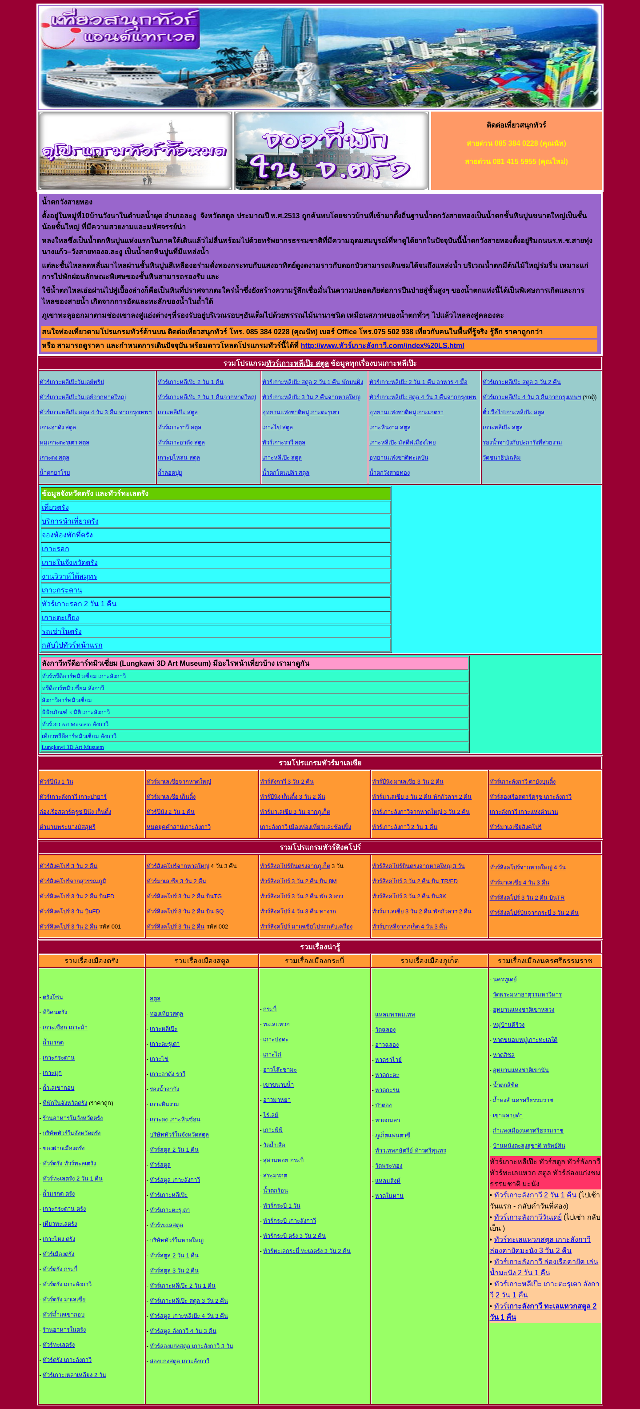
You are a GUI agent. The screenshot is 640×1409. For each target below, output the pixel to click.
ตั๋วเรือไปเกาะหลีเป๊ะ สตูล (513, 412)
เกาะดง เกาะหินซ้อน (175, 1119)
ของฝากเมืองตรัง (63, 1148)
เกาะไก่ (272, 1054)
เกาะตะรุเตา (165, 1044)
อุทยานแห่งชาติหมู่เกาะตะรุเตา (300, 412)
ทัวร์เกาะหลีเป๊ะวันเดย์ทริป (72, 382)
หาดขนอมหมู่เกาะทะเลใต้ (525, 1040)
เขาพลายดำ (508, 1115)
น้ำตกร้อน (275, 1190)
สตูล (155, 998)
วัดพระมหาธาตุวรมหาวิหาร (527, 994)
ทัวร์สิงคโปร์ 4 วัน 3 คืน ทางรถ (298, 911)
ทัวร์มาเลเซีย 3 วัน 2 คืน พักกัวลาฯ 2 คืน (422, 796)
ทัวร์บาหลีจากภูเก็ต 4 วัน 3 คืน (410, 926)
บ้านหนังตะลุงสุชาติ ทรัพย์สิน (529, 1145)
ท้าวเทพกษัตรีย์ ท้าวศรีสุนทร (410, 1150)
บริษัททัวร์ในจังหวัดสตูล (179, 1134)
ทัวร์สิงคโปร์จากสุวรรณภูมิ (73, 881)
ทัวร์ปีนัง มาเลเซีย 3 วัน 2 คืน (408, 781)
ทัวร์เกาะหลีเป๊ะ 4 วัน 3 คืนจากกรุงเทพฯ (532, 397)
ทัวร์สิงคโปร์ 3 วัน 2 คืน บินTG (184, 896)
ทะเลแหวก (276, 1024)
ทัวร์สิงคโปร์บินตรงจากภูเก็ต (295, 866)
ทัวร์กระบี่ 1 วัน (281, 1205)
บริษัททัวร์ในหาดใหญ (177, 1240)
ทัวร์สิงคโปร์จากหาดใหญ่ (178, 866)
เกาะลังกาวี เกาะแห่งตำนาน (524, 812)
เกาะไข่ (159, 1059)
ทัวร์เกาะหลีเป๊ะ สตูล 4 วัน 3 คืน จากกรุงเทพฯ (96, 412)
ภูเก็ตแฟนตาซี (392, 1135)
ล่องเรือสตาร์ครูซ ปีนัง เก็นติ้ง (75, 812)
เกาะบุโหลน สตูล (179, 457)
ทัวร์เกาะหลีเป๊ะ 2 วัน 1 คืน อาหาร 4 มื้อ (418, 382)
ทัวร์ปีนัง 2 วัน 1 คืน (171, 812)
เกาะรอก (55, 548)
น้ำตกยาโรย (55, 472)
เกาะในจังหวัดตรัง (70, 562)
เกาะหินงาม (164, 1104)
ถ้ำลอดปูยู (170, 472)
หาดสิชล (504, 1055)
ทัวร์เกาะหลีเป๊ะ (169, 1195)
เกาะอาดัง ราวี (167, 1074)
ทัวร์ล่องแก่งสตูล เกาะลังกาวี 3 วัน (191, 1346)
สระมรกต (275, 1175)
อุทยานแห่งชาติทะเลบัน (398, 457)
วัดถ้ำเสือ (274, 1145)
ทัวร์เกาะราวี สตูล (179, 427)
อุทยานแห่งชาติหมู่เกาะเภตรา (406, 412)
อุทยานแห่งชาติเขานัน (521, 1070)
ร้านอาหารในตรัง (64, 1329)
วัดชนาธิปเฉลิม (502, 457)
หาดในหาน (389, 1196)
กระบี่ (269, 1009)
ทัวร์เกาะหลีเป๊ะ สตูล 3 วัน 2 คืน (522, 382)
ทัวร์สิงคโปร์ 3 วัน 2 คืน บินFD (77, 896)
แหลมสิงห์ (387, 1180)
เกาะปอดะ (275, 1039)
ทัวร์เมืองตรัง (58, 1254)
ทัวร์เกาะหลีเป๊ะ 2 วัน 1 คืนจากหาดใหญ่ (207, 397)
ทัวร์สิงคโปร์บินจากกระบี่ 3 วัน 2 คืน (534, 912)
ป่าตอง (383, 1105)
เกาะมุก (52, 1072)
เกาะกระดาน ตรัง (64, 1208)
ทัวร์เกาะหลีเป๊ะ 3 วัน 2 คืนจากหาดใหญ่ (311, 397)
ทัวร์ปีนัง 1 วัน (56, 781)
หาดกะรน (387, 1090)
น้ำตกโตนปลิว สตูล (286, 472)
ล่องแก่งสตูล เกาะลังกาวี (179, 1361)
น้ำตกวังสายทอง (389, 472)
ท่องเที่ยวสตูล (166, 1013)
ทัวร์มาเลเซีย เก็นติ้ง (171, 796)
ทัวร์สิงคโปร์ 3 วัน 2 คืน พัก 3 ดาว (302, 896)
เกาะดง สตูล (55, 457)
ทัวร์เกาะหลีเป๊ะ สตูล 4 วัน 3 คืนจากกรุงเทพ (423, 397)
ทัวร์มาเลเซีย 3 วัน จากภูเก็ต (295, 812)
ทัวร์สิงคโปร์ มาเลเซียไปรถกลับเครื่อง (306, 926)
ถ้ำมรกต (53, 1042)
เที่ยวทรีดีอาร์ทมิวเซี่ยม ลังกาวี (79, 736)
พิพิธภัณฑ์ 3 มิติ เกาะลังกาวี (76, 712)
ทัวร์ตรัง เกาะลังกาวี (67, 1284)
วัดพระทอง (388, 1165)
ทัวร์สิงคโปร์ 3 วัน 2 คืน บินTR (527, 897)
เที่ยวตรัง (55, 507)
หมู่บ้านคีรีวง (508, 1024)
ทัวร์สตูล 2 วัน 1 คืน (174, 1149)
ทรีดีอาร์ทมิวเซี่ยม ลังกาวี (73, 688)
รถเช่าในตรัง (62, 631)
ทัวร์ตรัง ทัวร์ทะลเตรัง (69, 1163)
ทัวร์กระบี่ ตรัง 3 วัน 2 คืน (294, 1236)
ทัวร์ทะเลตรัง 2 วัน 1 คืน (73, 1178)
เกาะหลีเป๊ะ (163, 1028)
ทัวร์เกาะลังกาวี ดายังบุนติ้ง (523, 781)
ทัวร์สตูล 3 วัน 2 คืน (174, 1270)
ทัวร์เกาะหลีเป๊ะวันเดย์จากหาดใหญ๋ (83, 397)
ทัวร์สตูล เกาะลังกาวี (175, 1180)
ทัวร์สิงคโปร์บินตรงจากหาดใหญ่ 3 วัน (418, 866)
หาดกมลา (387, 1120)
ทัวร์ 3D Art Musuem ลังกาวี (75, 724)
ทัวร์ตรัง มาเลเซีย (64, 1299)
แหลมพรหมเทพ (395, 1014)
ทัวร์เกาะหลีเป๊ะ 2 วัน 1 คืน (191, 382)
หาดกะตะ (387, 1075)
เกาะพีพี (273, 1130)
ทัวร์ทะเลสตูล (166, 1225)
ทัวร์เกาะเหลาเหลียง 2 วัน (74, 1375)
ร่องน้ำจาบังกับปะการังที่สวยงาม (522, 442)
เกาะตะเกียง (60, 617)
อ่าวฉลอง (387, 1044)
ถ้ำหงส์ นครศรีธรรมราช (523, 1100)
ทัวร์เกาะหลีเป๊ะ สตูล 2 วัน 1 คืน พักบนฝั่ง (312, 382)
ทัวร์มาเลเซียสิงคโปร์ (516, 827)
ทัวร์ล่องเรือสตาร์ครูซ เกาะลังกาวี (531, 796)
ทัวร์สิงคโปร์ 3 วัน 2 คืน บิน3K (409, 896)
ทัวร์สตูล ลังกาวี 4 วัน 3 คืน (183, 1331)
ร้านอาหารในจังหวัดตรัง (73, 1118)
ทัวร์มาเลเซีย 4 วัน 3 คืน (520, 882)
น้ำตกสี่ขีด (505, 1085)
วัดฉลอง (385, 1029)
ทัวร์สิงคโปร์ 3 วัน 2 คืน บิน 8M (298, 881)
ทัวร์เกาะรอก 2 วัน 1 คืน (79, 604)
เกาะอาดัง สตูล (58, 427)
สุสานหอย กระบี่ (283, 1160)
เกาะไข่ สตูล (277, 427)
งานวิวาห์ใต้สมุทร (69, 576)
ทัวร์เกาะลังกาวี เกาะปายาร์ (73, 796)
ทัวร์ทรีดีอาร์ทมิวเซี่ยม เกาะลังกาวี (84, 676)
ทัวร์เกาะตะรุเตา (170, 1210)
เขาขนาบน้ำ (278, 1084)
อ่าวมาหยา (277, 1100)
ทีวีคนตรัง (55, 1012)
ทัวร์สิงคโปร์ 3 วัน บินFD (70, 911)
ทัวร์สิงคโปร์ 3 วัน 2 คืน (69, 866)
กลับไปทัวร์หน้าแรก (72, 645)
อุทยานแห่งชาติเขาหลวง (523, 1009)
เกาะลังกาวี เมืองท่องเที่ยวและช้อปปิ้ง (306, 827)
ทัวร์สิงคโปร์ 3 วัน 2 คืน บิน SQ (185, 911)
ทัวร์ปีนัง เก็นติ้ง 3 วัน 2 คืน (293, 796)
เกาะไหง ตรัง (59, 1239)
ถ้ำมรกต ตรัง (59, 1193)
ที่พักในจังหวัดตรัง (65, 1103)
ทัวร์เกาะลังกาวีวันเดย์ (528, 1217)
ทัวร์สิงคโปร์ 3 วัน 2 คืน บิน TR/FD (415, 881)
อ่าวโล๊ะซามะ (280, 1069)
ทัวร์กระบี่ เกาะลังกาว (289, 1220)
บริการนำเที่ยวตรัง (70, 521)
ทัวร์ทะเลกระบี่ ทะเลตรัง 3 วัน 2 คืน (307, 1251)
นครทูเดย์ (505, 979)
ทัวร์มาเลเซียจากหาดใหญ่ (179, 781)
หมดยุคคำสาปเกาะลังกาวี (179, 827)
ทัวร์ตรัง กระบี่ (60, 1269)
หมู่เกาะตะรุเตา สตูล (65, 442)
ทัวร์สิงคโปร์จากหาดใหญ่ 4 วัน (528, 867)
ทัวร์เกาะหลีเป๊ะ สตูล (297, 363)
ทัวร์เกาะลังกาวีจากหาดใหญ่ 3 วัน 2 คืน (421, 812)
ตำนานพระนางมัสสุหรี (68, 827)
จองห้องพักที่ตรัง (67, 535)
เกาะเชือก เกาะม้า (65, 1027)
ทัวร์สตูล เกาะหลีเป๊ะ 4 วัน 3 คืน (189, 1316)
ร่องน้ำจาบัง (164, 1089)
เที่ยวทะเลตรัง (60, 1224)
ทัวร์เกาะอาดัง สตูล (181, 442)
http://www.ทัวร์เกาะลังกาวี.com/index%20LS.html (382, 345)
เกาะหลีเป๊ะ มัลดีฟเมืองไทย (402, 442)
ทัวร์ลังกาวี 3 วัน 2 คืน (287, 781)
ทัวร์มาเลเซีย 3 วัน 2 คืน (177, 881)
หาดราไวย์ (388, 1060)
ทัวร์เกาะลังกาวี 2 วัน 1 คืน (405, 827)
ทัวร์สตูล (160, 1164)
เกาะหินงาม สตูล (390, 427)
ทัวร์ (500, 1306)
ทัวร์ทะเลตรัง (59, 1344)
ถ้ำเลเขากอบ (58, 1088)
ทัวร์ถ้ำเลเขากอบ (63, 1314)
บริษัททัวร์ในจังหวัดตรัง (71, 1133)
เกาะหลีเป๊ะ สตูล (178, 412)
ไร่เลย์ (270, 1115)
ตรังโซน (53, 997)
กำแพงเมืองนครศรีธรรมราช (528, 1130)
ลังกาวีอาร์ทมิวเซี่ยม (67, 700)
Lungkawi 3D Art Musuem (73, 747)
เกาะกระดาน (62, 590)
